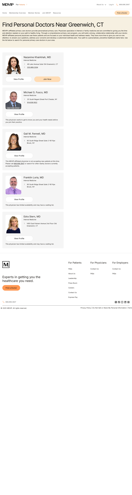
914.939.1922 (32, 102)
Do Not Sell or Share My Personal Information (109, 308)
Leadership (72, 278)
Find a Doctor (122, 13)
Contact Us (72, 292)
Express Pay (73, 297)
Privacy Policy (86, 308)
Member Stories (34, 13)
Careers (71, 288)
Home (4, 13)
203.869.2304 (32, 67)
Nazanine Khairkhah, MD (37, 57)
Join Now (47, 79)
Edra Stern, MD (32, 216)
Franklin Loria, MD (34, 177)
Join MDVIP (46, 13)
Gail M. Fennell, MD (34, 133)
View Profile (19, 79)
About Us (71, 274)
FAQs (70, 269)
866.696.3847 (124, 5)
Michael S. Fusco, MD (36, 92)
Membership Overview (17, 13)
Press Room (72, 283)
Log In (111, 5)
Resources (57, 13)
